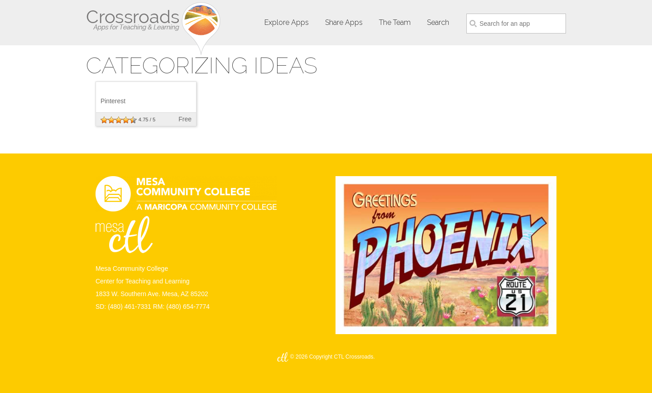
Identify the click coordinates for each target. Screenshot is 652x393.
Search (438, 22)
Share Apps (344, 22)
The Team (395, 22)
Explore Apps (286, 22)
